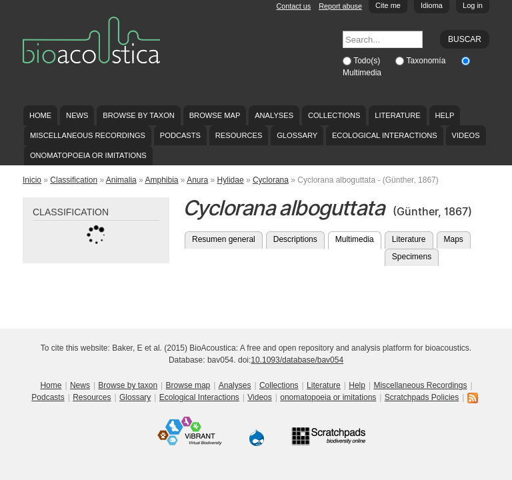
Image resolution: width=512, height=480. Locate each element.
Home (40, 115)
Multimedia (362, 72)
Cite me (388, 5)
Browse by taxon (139, 115)
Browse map (215, 115)
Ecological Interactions (384, 135)
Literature (397, 115)
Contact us (294, 6)
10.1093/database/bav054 (297, 360)
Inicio (32, 180)
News (77, 115)
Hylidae (230, 180)
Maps (453, 239)
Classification (73, 180)
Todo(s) (367, 60)
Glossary (297, 135)
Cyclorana (271, 180)
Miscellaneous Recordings (87, 135)
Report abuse (340, 6)
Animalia (121, 180)
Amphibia (161, 180)
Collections (334, 115)
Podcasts (180, 135)
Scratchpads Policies (422, 397)
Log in (473, 5)
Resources (238, 135)
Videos (466, 135)
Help (444, 115)
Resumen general (223, 239)
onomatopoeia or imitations (88, 155)
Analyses (274, 115)
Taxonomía (427, 60)
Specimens (411, 256)
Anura (197, 180)
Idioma (432, 5)
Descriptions (295, 239)
